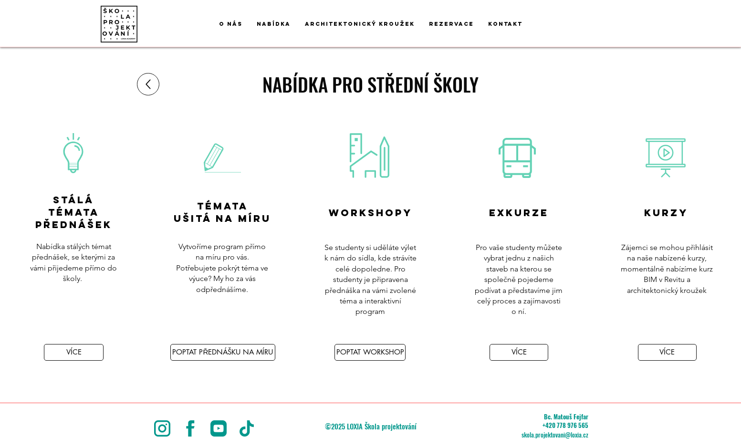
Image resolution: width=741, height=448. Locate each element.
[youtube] (218, 428)
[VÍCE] (74, 352)
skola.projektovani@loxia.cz (555, 434)
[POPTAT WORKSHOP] (370, 352)
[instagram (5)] (162, 428)
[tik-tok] (247, 428)
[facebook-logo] (190, 428)
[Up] (148, 84)
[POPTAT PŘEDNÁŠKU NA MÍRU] (222, 352)
